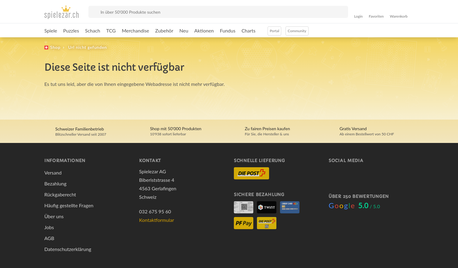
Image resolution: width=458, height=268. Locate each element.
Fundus (227, 30)
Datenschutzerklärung (67, 249)
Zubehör (164, 30)
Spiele (50, 30)
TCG (111, 30)
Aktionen (204, 30)
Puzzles (71, 30)
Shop (55, 47)
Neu (183, 30)
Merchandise (135, 30)
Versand (53, 172)
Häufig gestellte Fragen (69, 205)
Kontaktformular (156, 220)
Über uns (53, 216)
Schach (92, 30)
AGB (49, 238)
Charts (248, 30)
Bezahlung (55, 183)
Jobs (49, 227)
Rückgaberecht (60, 194)
